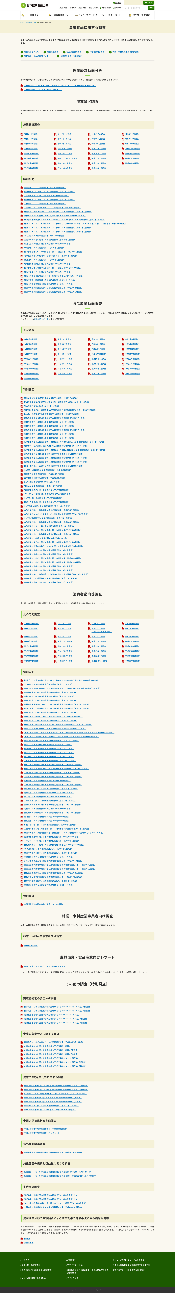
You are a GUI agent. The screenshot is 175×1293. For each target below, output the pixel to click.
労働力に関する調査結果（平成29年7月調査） (43, 486)
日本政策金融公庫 (34, 5)
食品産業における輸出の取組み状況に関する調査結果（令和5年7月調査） (55, 418)
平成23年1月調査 (99, 168)
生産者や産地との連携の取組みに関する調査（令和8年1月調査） (51, 398)
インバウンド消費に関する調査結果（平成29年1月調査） (48, 494)
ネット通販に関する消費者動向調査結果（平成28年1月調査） (50, 801)
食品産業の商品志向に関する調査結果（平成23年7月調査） (49, 566)
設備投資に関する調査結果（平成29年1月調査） (44, 260)
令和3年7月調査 (64, 144)
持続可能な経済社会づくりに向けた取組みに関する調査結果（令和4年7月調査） (58, 212)
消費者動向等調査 (97, 52)
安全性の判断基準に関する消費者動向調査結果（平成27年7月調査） (53, 805)
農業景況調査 (52, 52)
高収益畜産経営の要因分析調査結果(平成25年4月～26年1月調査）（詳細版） (56, 1023)
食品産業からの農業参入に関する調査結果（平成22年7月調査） (51, 578)
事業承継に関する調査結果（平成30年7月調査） (44, 248)
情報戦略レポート (41, 319)
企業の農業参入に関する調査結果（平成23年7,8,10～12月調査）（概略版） (55, 1062)
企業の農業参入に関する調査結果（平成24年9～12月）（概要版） (51, 1050)
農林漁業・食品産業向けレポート (38, 56)
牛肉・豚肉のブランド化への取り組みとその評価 (44, 966)
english (117, 3)
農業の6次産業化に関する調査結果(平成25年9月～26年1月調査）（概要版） (56, 1086)
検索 (151, 8)
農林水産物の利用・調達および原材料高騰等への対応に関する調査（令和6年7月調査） (61, 410)
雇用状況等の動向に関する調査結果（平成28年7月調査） (48, 264)
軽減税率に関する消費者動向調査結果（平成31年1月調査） (49, 749)
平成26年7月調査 (132, 158)
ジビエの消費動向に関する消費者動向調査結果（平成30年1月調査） (53, 765)
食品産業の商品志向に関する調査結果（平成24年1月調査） (49, 554)
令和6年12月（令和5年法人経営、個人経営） (43, 90)
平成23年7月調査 (99, 374)
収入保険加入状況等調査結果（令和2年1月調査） (45, 236)
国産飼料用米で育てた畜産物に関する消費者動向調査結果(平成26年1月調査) (56, 829)
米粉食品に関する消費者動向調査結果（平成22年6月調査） (49, 885)
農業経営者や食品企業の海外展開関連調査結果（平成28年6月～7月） (53, 1152)
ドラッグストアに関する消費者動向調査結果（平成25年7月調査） (52, 841)
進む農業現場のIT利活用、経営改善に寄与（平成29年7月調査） (51, 256)
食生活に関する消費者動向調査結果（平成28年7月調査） (48, 797)
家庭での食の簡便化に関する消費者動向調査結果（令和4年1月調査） (53, 716)
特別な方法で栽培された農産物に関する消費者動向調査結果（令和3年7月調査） (58, 724)
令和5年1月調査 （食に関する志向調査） (102, 630)
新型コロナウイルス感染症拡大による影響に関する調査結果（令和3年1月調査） (58, 228)
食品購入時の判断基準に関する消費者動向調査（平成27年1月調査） (53, 813)
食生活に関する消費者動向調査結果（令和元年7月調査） (48, 745)
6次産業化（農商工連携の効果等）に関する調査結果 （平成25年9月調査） (55, 1094)
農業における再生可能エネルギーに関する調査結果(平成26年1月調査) (53, 276)
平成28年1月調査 (31, 158)
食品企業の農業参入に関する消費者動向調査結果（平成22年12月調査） (54, 873)
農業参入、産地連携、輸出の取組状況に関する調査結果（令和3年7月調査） (56, 446)
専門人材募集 (94, 8)
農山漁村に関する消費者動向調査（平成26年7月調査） (47, 817)
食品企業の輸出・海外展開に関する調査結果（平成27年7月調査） (52, 510)
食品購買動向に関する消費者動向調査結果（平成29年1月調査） (51, 789)
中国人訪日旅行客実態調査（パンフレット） (43, 1133)
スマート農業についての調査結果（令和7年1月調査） (46, 196)
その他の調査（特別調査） (71, 56)
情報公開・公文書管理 (31, 1265)
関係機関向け (106, 8)
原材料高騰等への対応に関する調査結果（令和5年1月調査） (49, 426)
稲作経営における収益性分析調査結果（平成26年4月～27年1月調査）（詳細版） (58, 1011)
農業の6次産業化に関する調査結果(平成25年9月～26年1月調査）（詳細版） (56, 1090)
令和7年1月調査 (98, 134)
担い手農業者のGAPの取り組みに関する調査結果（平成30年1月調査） (54, 252)
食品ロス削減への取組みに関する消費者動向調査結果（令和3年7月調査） (55, 728)
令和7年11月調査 (31, 624)
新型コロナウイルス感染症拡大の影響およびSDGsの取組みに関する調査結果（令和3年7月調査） (65, 450)
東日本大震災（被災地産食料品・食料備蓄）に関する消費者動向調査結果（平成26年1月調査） (64, 833)
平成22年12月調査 (99, 661)
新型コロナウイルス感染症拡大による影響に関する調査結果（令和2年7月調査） (58, 232)
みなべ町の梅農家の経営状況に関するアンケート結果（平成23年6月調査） (55, 1203)
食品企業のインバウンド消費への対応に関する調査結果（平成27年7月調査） (56, 514)
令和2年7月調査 (132, 144)
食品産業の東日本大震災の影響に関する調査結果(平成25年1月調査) (52, 542)
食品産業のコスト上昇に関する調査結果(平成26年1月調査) (49, 526)
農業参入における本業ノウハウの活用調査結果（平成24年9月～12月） (54, 1042)
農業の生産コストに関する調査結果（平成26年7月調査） (48, 272)
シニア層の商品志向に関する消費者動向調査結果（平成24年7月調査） (54, 861)
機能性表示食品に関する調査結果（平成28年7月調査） (47, 502)
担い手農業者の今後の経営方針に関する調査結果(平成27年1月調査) (52, 268)
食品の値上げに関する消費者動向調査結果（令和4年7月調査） (50, 712)
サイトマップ (72, 1278)
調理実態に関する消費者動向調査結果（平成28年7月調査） (49, 793)
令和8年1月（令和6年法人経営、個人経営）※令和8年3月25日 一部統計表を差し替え (60, 86)
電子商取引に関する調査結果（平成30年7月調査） (45, 478)
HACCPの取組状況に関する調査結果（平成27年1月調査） (48, 518)
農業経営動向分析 (31, 52)
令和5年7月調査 (64, 139)
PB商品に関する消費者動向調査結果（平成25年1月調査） (48, 849)
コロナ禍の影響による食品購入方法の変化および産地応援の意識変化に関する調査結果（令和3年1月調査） (69, 732)
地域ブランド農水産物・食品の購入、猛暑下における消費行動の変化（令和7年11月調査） (62, 680)
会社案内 (73, 8)
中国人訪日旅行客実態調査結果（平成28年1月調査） (46, 1129)
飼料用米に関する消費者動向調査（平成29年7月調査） (47, 781)
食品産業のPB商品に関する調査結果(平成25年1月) (45, 538)
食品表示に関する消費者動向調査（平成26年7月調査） (47, 821)
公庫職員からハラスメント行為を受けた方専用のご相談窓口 (87, 1271)
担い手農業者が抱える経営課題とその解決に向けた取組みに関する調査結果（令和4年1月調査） (64, 220)
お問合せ (25, 1260)
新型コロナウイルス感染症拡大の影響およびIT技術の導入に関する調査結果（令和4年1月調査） (64, 442)
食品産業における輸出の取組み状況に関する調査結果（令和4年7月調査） (55, 430)
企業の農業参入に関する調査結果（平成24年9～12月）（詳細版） (51, 1054)
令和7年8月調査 (31, 945)
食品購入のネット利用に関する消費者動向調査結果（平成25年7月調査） (54, 845)
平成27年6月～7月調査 (67, 158)
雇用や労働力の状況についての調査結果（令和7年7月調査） (49, 192)
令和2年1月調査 (31, 149)
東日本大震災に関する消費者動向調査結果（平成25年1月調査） (51, 853)
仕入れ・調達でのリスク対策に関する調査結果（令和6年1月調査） (52, 414)
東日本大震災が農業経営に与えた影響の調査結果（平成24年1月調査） (54, 288)
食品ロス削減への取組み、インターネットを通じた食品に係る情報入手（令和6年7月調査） (62, 688)
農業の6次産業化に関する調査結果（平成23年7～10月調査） (50, 1110)
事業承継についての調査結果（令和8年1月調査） (45, 188)
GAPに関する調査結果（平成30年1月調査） (42, 482)
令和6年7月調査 (132, 134)
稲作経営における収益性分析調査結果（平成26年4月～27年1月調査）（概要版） (58, 1007)
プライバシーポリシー (76, 1265)
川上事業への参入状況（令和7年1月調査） (42, 406)
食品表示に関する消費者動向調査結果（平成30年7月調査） (49, 757)
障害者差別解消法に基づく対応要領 (37, 1270)
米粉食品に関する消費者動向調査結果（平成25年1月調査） (49, 857)
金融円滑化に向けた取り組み (34, 1278)
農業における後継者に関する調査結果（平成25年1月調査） (49, 284)
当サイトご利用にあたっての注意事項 (129, 1260)
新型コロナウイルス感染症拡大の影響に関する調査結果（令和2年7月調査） (56, 462)
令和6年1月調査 (31, 139)
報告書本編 (28, 1243)
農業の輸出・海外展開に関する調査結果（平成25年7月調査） (50, 280)
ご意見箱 (71, 1260)
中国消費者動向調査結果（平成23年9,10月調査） (45, 904)
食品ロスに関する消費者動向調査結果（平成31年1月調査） (49, 753)
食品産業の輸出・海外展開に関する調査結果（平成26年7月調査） (52, 522)
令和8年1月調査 (31, 134)
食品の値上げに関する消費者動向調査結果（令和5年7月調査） (50, 700)
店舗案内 (63, 8)
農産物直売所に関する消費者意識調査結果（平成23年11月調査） (51, 1106)
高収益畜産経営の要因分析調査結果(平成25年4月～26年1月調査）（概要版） (56, 1019)
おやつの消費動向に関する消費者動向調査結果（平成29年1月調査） (53, 785)
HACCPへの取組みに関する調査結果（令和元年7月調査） (48, 470)
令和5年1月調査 (98, 139)
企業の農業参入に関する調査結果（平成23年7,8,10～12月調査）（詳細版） (55, 1066)
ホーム (22, 22)
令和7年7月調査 (64, 134)
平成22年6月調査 (132, 661)
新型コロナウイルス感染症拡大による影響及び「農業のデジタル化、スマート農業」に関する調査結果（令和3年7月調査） (76, 224)
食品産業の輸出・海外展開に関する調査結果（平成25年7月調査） (52, 534)
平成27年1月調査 (99, 158)
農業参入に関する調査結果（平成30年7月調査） (44, 474)
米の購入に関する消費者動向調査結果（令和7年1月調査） (48, 684)
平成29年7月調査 (65, 153)
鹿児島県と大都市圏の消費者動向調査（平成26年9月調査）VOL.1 (51, 1195)
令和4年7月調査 (132, 139)
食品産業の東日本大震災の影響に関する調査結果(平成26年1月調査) (52, 530)
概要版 (27, 1239)
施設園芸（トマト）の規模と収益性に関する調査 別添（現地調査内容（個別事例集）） (60, 1176)
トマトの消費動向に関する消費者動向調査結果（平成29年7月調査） (53, 777)
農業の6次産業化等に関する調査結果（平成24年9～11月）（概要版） (53, 1098)
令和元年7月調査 (65, 149)
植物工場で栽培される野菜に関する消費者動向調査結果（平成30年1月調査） (56, 769)
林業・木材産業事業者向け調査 (125, 52)
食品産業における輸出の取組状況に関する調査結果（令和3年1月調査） (54, 454)
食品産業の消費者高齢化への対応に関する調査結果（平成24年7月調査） (54, 546)
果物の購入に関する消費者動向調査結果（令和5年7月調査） (49, 696)
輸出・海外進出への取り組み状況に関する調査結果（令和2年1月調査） (54, 466)
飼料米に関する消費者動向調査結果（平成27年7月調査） (48, 809)
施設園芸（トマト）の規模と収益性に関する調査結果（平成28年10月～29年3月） (59, 1172)
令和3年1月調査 (98, 144)
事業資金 (34, 15)
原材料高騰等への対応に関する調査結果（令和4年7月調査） (49, 434)
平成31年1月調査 (99, 149)
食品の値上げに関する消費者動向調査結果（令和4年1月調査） (50, 720)
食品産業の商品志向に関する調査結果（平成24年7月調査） (49, 550)
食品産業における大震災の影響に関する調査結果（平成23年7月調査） (54, 562)
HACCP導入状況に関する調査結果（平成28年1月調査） (47, 506)
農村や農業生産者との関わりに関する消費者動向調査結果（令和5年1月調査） (57, 704)
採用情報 (117, 8)
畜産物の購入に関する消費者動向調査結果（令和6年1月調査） (50, 692)
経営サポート (114, 15)
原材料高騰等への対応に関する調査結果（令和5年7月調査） (49, 422)
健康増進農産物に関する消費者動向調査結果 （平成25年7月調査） (52, 837)
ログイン (148, 2)
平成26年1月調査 (31, 163)
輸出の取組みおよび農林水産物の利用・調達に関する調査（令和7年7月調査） (57, 402)
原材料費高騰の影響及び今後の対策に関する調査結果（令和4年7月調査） (55, 216)
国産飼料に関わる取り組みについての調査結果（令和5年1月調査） (52, 208)
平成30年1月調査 (31, 153)
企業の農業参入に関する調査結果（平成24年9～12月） (47, 1046)
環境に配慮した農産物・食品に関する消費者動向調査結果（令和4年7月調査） (57, 708)
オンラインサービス (87, 15)
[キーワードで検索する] (135, 8)
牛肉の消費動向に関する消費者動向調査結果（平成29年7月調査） (52, 773)
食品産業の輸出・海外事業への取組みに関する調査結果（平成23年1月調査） (56, 574)
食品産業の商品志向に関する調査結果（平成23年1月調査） (49, 570)
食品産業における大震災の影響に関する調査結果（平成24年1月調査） (54, 558)
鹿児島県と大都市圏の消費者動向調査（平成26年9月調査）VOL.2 (51, 1199)
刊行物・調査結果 (141, 15)
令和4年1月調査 (31, 144)
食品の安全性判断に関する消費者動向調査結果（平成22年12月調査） (53, 877)
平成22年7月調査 (31, 378)
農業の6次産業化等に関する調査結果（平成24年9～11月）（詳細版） (53, 1102)
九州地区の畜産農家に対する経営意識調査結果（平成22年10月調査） (53, 1207)
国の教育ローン (61, 15)
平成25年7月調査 (65, 163)
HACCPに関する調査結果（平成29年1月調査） (44, 498)
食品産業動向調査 (73, 52)
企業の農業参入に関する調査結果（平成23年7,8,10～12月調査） (51, 1058)
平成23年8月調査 (65, 168)
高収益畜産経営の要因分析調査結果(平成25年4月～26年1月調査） (52, 1015)
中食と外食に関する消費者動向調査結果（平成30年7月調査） (50, 761)
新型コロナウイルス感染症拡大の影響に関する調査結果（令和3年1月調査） (56, 458)
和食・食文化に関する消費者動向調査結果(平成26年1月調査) (50, 825)
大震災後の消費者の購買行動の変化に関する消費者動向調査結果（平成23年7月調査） (60, 869)
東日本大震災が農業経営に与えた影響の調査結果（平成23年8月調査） (54, 292)
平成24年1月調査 (31, 168)
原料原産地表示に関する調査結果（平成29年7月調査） (47, 490)
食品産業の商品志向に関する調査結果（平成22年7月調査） (49, 582)
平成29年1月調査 (99, 153)
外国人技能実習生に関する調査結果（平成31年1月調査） (48, 244)
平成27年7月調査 (99, 364)
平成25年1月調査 (99, 163)
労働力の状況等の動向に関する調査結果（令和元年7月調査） (50, 240)
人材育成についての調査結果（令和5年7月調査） (45, 204)
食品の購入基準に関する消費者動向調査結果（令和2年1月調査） (51, 741)
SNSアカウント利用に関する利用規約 (129, 1270)
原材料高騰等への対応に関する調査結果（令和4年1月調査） (49, 438)
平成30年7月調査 (132, 149)
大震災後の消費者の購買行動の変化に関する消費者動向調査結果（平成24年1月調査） (60, 865)
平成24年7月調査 (132, 163)
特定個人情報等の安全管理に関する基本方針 (131, 1265)
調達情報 (82, 8)
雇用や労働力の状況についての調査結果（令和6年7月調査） (49, 200)
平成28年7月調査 (132, 153)
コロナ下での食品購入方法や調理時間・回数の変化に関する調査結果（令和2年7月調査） (61, 736)
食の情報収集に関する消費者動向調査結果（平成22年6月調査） (51, 881)
